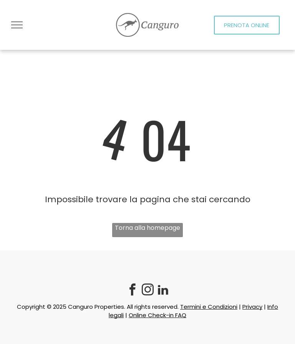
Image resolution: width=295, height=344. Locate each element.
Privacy (252, 307)
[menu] (17, 25)
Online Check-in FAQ (157, 315)
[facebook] (132, 291)
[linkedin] (163, 291)
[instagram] (147, 291)
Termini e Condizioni (208, 307)
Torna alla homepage (147, 227)
